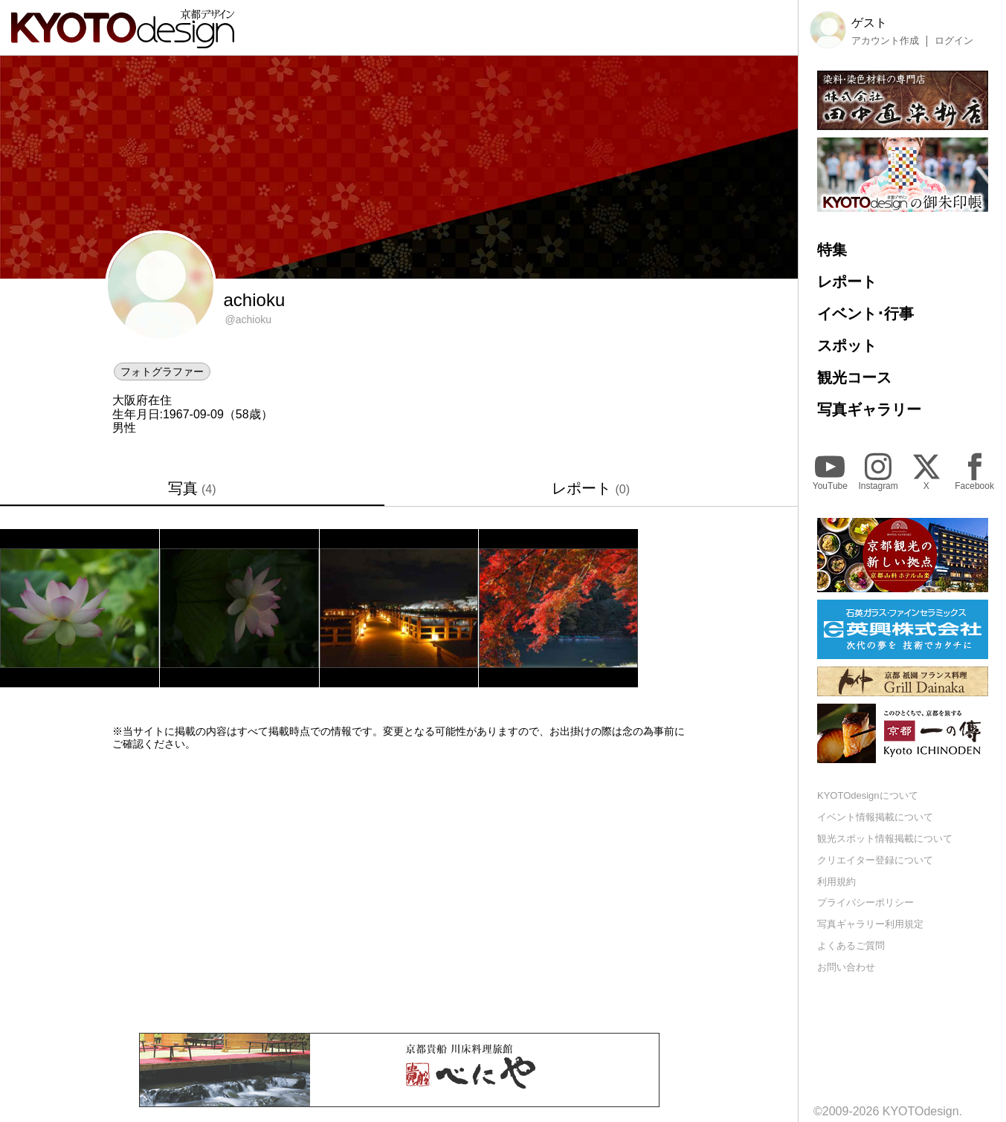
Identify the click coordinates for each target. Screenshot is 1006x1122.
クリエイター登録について (875, 860)
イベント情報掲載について (875, 817)
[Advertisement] (399, 892)
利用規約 (836, 881)
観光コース (854, 377)
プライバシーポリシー (865, 902)
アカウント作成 (885, 41)
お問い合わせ (846, 967)
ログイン (954, 41)
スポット (847, 345)
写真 (192, 488)
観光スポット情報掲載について (884, 838)
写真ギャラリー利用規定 (870, 924)
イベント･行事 (865, 313)
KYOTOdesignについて (867, 795)
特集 (832, 249)
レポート (591, 488)
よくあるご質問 (851, 945)
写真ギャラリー (869, 409)
